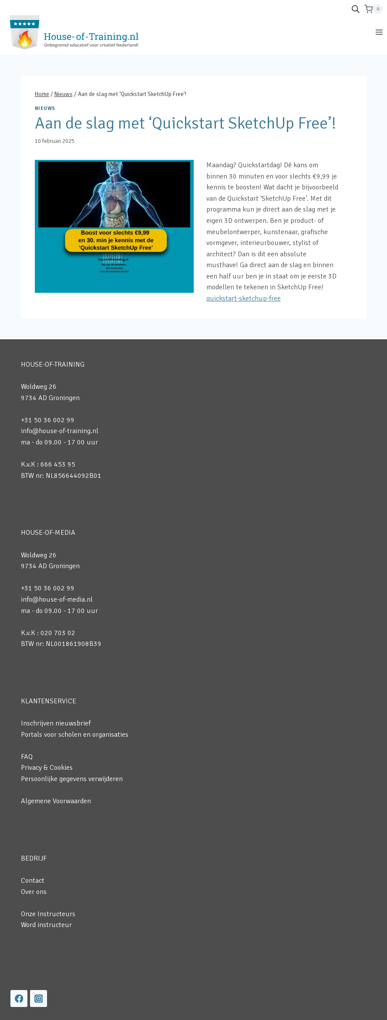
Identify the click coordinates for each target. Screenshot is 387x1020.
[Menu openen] (379, 32)
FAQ (27, 756)
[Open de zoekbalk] (355, 9)
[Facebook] (18, 998)
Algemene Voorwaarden (56, 801)
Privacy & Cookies (47, 767)
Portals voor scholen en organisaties (74, 734)
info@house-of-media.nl (57, 599)
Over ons (34, 892)
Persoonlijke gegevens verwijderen (72, 779)
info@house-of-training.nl (59, 431)
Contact (32, 880)
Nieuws (45, 108)
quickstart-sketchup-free (243, 298)
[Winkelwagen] (373, 9)
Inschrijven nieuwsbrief (56, 723)
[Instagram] (38, 998)
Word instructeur (46, 925)
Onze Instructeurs (48, 914)
